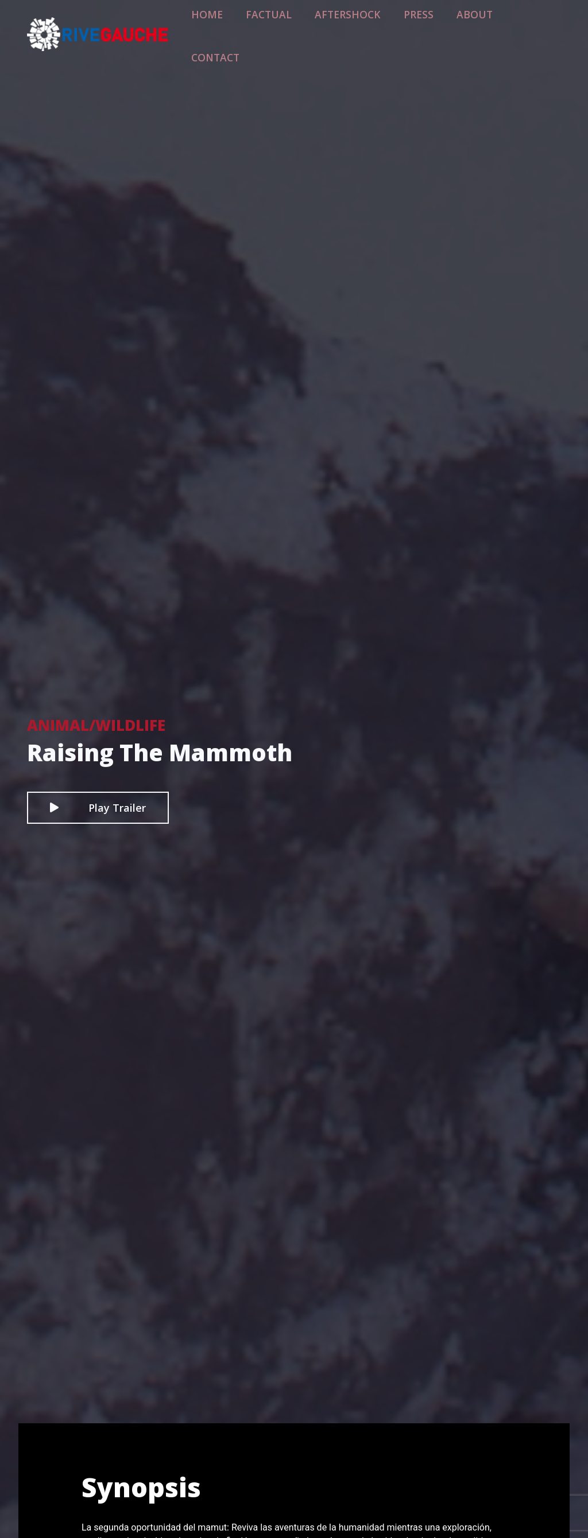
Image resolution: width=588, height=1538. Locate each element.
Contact (530, 26)
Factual (297, 26)
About (473, 26)
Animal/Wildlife (96, 725)
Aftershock (363, 26)
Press (424, 26)
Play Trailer (98, 808)
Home (245, 26)
